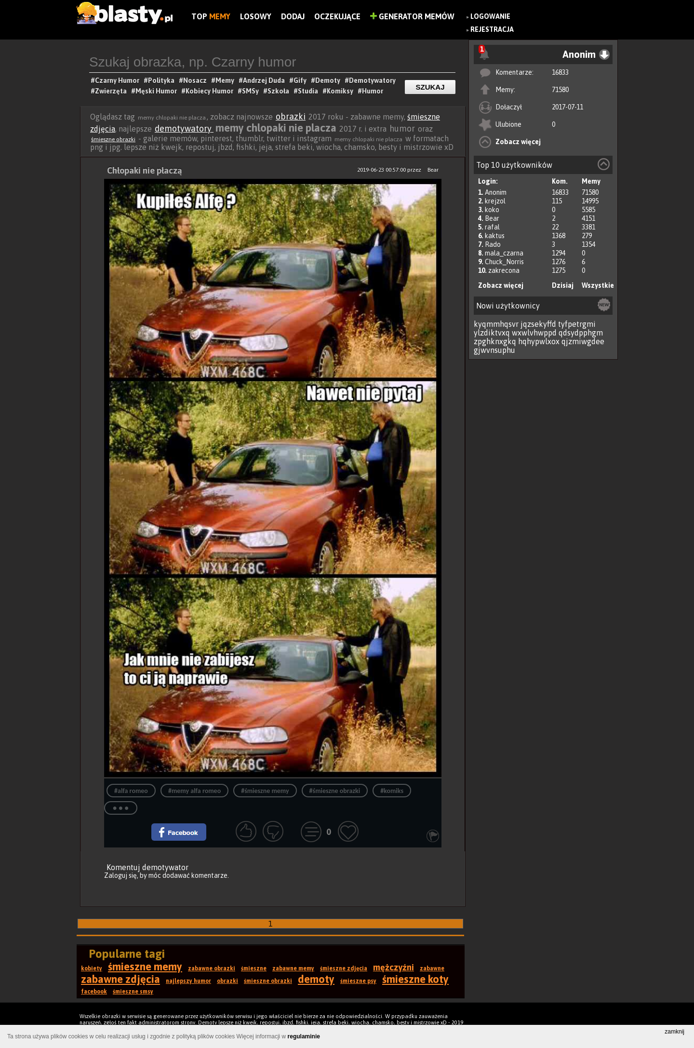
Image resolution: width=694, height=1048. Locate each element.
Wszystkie (598, 285)
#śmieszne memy (265, 791)
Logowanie (490, 16)
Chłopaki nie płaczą (144, 170)
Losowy (255, 16)
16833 (560, 72)
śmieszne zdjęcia (343, 968)
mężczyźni (393, 967)
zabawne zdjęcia (120, 979)
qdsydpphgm (581, 332)
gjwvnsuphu (494, 350)
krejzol (495, 201)
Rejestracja (492, 29)
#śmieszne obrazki (334, 791)
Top (210, 16)
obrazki (291, 116)
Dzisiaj (563, 285)
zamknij (674, 1031)
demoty (316, 979)
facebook (94, 991)
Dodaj (293, 16)
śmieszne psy (358, 981)
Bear (492, 218)
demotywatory (184, 128)
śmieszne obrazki (113, 139)
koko (492, 210)
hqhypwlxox (539, 341)
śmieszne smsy (133, 991)
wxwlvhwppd (534, 332)
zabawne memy (293, 968)
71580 (560, 90)
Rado (493, 244)
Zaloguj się (120, 875)
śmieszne (254, 968)
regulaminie (304, 1036)
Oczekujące (337, 16)
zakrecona (504, 270)
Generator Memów (412, 16)
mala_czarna (504, 253)
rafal (492, 227)
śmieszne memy (145, 966)
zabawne (432, 968)
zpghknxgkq (495, 341)
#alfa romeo (131, 791)
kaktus (495, 236)
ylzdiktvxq (492, 332)
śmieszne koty (415, 979)
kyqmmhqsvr (496, 324)
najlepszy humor (188, 981)
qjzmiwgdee (582, 341)
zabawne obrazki (211, 968)
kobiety (91, 968)
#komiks (391, 791)
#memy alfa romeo (194, 791)
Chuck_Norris (504, 262)
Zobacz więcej (518, 142)
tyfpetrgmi (577, 324)
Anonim (496, 192)
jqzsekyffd (538, 324)
